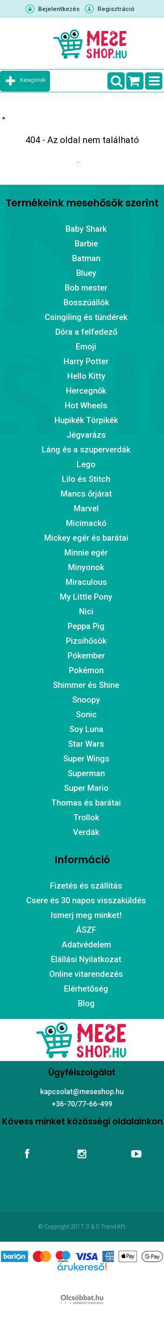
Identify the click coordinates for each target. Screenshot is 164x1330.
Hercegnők (86, 391)
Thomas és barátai (86, 803)
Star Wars (86, 744)
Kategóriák (33, 80)
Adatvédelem (86, 944)
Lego (86, 464)
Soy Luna (86, 729)
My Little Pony (86, 597)
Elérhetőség (86, 989)
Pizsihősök (86, 641)
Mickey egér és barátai (86, 538)
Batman (86, 258)
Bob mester (86, 288)
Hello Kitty (86, 376)
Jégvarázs (86, 435)
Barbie (86, 244)
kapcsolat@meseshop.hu (82, 1091)
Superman (86, 773)
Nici (86, 611)
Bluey (86, 273)
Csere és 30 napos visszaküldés (86, 900)
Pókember (86, 656)
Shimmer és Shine (86, 685)
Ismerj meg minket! (86, 915)
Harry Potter (86, 361)
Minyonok (86, 567)
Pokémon (86, 670)
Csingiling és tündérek (86, 317)
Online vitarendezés (86, 974)
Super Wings (86, 759)
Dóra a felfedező (86, 332)
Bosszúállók (86, 302)
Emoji (86, 347)
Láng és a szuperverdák (86, 450)
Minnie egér (86, 553)
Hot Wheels (86, 405)
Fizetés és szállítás (86, 886)
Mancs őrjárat (86, 494)
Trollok (86, 817)
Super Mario (86, 788)
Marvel (86, 508)
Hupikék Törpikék (86, 420)
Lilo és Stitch (86, 479)
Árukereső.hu (81, 1279)
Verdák (86, 832)
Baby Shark (86, 229)
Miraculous (86, 582)
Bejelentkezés (59, 9)
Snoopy (86, 700)
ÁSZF (86, 930)
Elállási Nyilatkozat (86, 959)
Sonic (86, 714)
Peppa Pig (86, 626)
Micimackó (86, 523)
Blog (86, 1003)
